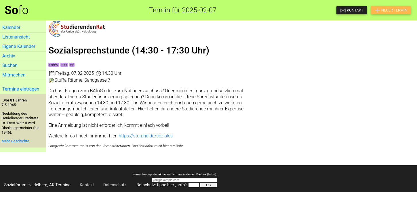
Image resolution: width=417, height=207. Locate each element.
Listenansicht (16, 37)
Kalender (11, 27)
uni (71, 64)
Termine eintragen (20, 89)
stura (64, 64)
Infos (211, 174)
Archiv (8, 56)
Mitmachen (13, 75)
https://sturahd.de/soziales (146, 136)
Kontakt (87, 185)
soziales (53, 64)
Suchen (10, 65)
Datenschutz (114, 185)
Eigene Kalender (18, 46)
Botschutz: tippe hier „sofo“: (161, 185)
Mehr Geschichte (15, 141)
